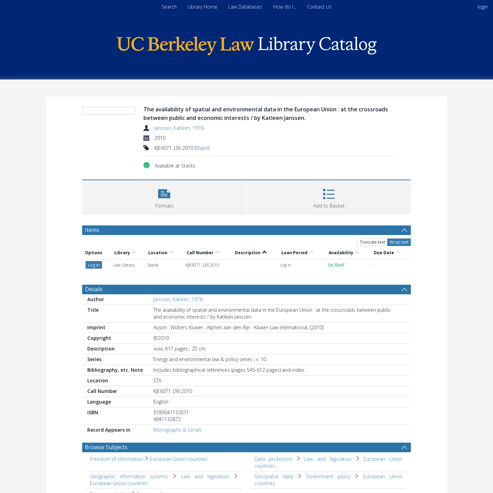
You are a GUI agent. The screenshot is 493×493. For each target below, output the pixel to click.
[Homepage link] (246, 44)
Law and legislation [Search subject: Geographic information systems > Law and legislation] (205, 476)
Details (94, 289)
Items (92, 230)
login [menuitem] (483, 6)
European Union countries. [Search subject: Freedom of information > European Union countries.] (179, 459)
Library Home (202, 6)
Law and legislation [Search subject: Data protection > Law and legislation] (328, 459)
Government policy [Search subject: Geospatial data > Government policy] (328, 476)
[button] (164, 196)
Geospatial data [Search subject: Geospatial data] (273, 476)
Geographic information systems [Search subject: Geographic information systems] (129, 476)
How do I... (284, 6)
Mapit (201, 148)
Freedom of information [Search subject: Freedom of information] (116, 459)
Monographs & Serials (177, 430)
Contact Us (319, 6)
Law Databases (245, 6)
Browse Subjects (106, 447)
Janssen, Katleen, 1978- (179, 128)
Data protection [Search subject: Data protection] (273, 459)
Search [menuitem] (169, 6)
